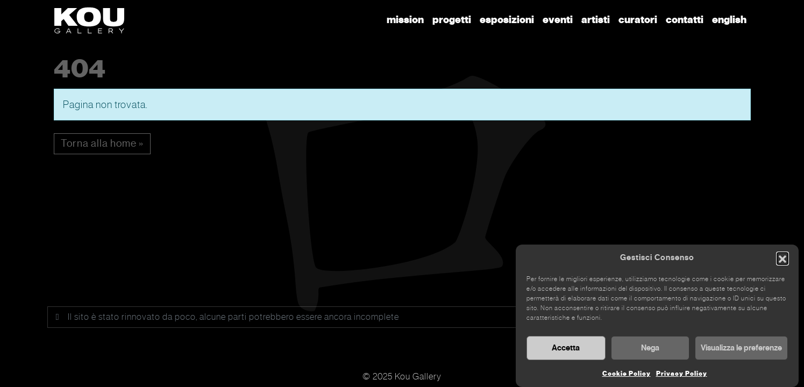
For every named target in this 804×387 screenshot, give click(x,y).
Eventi (558, 19)
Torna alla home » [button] (102, 143)
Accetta (566, 349)
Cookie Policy (626, 375)
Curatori (637, 19)
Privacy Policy (681, 375)
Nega (650, 349)
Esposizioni (507, 19)
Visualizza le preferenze (741, 349)
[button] (782, 259)
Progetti (451, 19)
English (729, 19)
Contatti (684, 19)
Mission (405, 19)
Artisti (595, 19)
